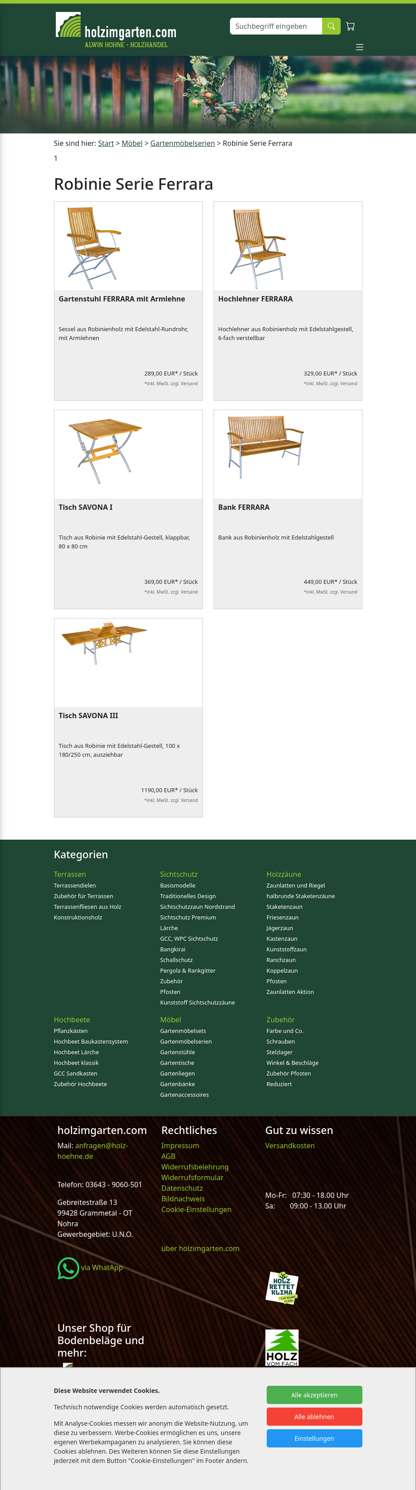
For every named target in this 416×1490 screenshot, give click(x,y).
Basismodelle (178, 885)
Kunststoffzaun (287, 949)
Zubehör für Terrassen (83, 896)
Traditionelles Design (188, 896)
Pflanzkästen (71, 1031)
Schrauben (281, 1041)
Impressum (180, 1145)
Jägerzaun (280, 928)
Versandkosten (290, 1145)
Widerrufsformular (192, 1177)
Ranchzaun (281, 960)
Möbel (170, 1020)
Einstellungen (314, 1438)
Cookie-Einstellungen (196, 1209)
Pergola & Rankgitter (188, 970)
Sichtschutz (179, 874)
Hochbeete (72, 1020)
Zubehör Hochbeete (80, 1084)
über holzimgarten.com (200, 1248)
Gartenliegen (177, 1073)
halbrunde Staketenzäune (301, 896)
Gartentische (177, 1063)
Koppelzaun (282, 970)
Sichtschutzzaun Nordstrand (197, 907)
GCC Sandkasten (75, 1073)
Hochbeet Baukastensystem (91, 1041)
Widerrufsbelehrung (195, 1167)
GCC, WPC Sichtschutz (189, 938)
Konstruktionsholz (78, 917)
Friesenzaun (283, 917)
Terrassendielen (75, 885)
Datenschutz (182, 1188)
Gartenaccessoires (184, 1095)
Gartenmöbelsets (183, 1031)
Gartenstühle (177, 1052)
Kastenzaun (282, 938)
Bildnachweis (183, 1199)
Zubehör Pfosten (289, 1073)
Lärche (169, 928)
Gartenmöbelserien (186, 1041)
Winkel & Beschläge (293, 1063)
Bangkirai (173, 949)
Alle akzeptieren (314, 1395)
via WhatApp (90, 1267)
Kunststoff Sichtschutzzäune (197, 1002)
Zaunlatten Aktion (290, 992)
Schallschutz (176, 960)
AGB (168, 1156)
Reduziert (279, 1084)
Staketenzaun (285, 907)
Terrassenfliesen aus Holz (87, 907)
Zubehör (171, 981)
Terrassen (70, 874)
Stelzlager (280, 1052)
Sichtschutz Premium (188, 917)
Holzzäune (284, 874)
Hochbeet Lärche (76, 1052)
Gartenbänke (177, 1084)
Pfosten (170, 992)
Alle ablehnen (314, 1416)
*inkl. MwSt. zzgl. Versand (171, 383)
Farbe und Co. (285, 1031)
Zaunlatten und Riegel (296, 885)
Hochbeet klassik (76, 1063)
